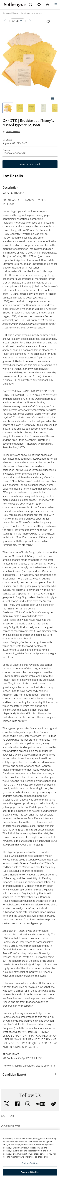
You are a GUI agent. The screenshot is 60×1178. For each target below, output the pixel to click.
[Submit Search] (30, 4)
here (52, 1065)
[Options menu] (17, 20)
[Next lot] (30, 20)
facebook (17, 1104)
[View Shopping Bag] (47, 5)
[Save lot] (48, 21)
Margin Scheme (13, 131)
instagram (27, 1104)
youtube (40, 1104)
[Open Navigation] (56, 4)
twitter (6, 1103)
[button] (30, 60)
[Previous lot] (5, 20)
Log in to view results (30, 164)
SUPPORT (8, 1115)
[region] (30, 1154)
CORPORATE (10, 1126)
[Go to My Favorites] (39, 5)
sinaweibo (53, 1104)
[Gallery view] (52, 98)
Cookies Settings (30, 1163)
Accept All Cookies (30, 1172)
